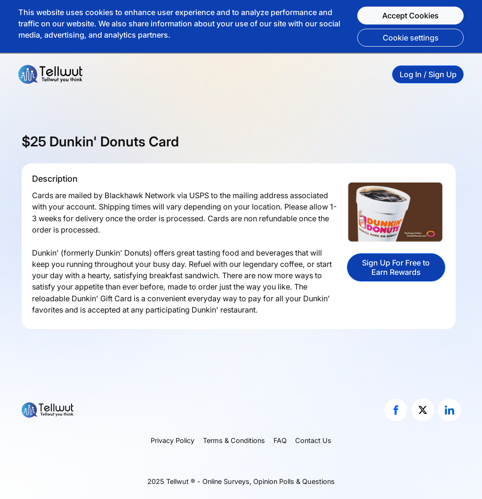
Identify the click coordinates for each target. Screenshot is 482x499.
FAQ (280, 440)
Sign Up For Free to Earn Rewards (396, 267)
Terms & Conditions (234, 440)
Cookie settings (411, 37)
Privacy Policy (172, 440)
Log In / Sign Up (428, 74)
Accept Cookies (410, 15)
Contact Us (313, 440)
